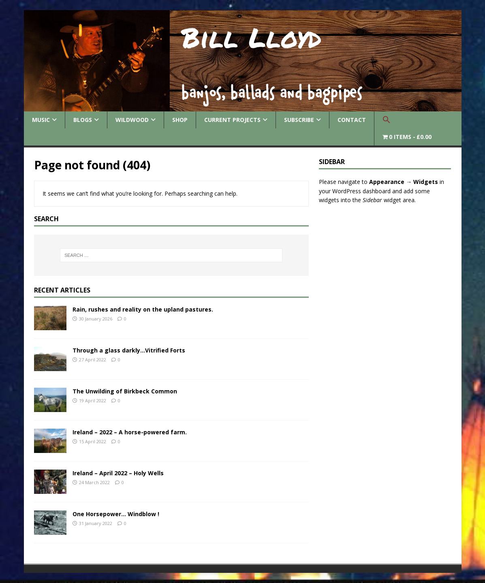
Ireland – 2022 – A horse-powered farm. (130, 432)
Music (41, 120)
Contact (352, 120)
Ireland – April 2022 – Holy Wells (118, 473)
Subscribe (299, 120)
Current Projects (232, 120)
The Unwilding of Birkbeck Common (125, 391)
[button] (386, 119)
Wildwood (132, 120)
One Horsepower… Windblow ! (116, 514)
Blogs (82, 120)
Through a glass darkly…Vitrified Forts (129, 350)
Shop (180, 120)
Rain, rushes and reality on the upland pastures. (143, 309)
